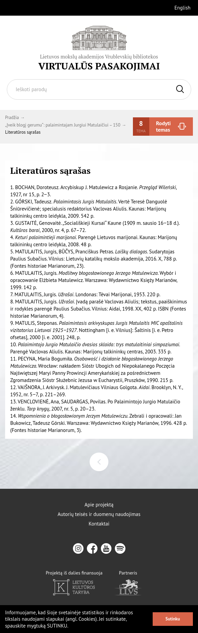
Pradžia (12, 117)
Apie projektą (99, 505)
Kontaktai (99, 524)
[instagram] (78, 548)
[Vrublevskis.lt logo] (99, 48)
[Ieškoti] (180, 89)
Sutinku (173, 619)
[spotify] (120, 548)
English (182, 7)
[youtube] (106, 548)
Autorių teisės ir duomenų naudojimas (99, 514)
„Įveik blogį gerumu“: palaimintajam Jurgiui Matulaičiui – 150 (62, 125)
